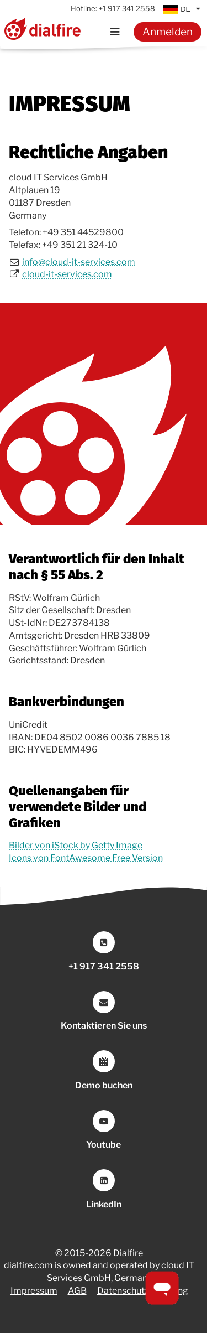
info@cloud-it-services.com (78, 262)
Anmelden (167, 31)
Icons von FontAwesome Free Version (86, 858)
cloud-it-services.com (67, 274)
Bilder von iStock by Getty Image (75, 845)
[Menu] (115, 32)
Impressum (33, 1290)
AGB (77, 1290)
